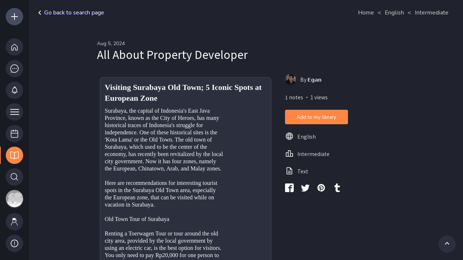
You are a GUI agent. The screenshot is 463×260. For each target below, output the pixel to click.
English (394, 13)
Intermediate (432, 13)
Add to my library (316, 117)
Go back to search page (69, 12)
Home (366, 13)
